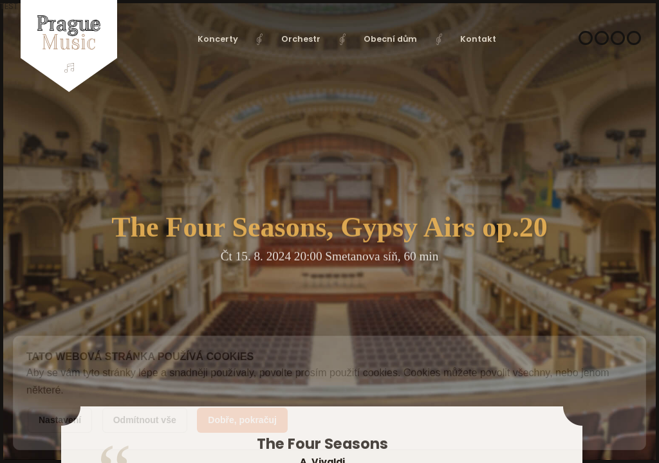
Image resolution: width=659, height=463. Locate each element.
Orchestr (300, 38)
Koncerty (218, 38)
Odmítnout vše (144, 420)
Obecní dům (390, 38)
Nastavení (60, 420)
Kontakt (478, 38)
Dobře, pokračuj (242, 420)
